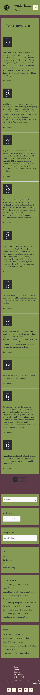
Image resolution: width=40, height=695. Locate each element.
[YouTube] (20, 690)
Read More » (7, 81)
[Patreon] (26, 690)
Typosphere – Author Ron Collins (16, 653)
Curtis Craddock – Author (13, 634)
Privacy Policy (20, 677)
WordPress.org (9, 568)
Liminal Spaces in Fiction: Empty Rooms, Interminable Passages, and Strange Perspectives (19, 595)
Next (20, 485)
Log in (5, 556)
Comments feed (9, 564)
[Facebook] (9, 690)
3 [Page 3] (24, 479)
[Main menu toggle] (35, 7)
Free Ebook (18, 675)
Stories (17, 672)
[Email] (14, 690)
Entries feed (7, 560)
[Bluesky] (31, 690)
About (16, 669)
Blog (16, 667)
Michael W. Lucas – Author (13, 642)
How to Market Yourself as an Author (17, 610)
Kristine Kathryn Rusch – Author (16, 638)
